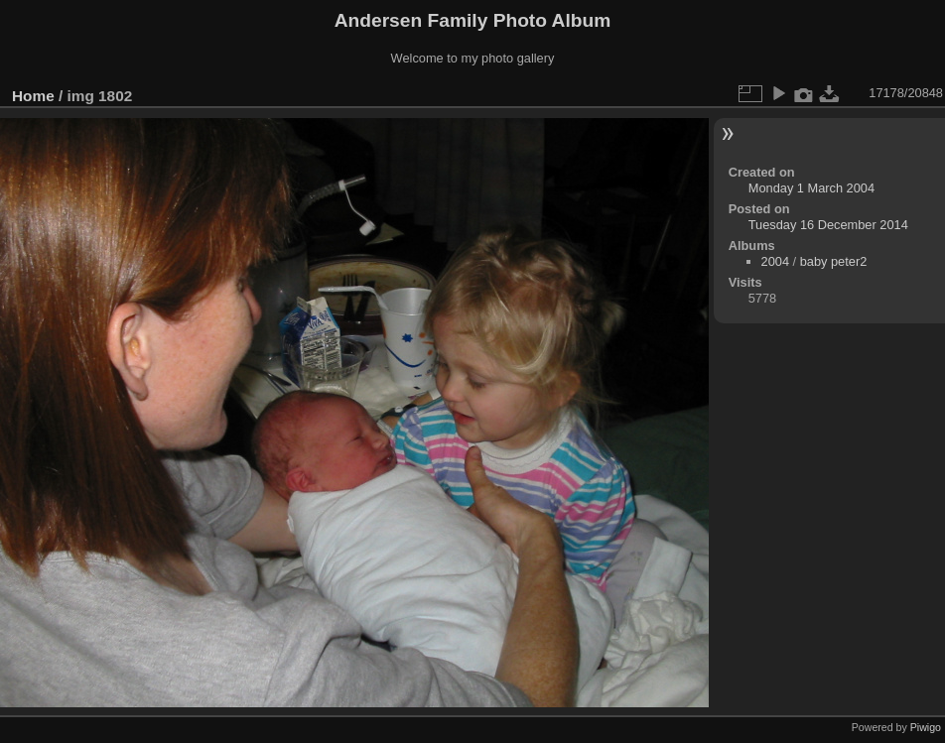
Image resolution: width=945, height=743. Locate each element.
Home (33, 95)
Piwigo (925, 727)
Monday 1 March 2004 (811, 188)
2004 (775, 261)
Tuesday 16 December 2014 (828, 224)
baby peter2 (834, 261)
